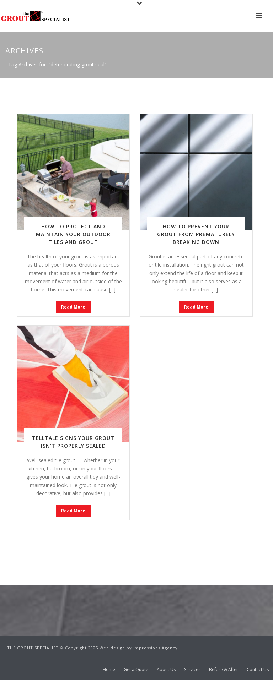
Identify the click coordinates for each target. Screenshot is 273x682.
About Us (166, 669)
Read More (73, 307)
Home (109, 669)
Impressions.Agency (155, 647)
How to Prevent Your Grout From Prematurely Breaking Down (196, 234)
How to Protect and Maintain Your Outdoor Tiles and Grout (73, 234)
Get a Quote (136, 669)
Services (192, 669)
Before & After (223, 669)
